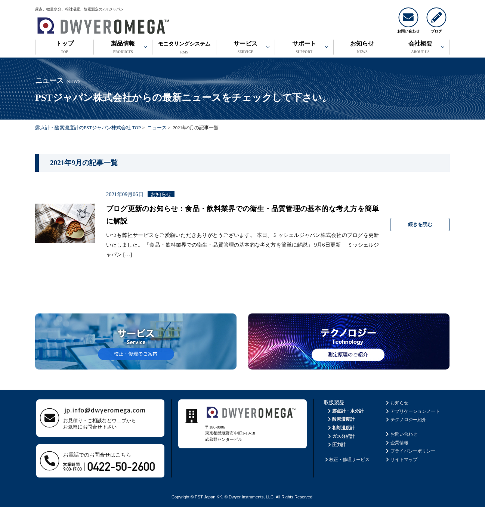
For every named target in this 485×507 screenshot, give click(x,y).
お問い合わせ (401, 434)
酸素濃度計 (341, 419)
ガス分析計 (341, 436)
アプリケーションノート (412, 411)
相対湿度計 (341, 427)
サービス (245, 48)
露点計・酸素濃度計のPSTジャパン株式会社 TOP (88, 127)
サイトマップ (401, 459)
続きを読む (420, 224)
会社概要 (420, 48)
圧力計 (336, 444)
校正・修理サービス (347, 459)
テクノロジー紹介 (405, 419)
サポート (304, 48)
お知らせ (362, 48)
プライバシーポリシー (410, 451)
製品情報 (123, 48)
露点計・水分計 (345, 411)
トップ (64, 48)
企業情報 (396, 442)
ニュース (157, 127)
